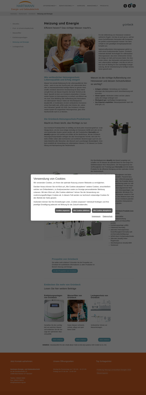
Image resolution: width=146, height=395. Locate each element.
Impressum (96, 216)
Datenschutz (107, 216)
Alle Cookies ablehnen (81, 210)
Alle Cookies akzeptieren (102, 210)
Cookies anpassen (63, 210)
